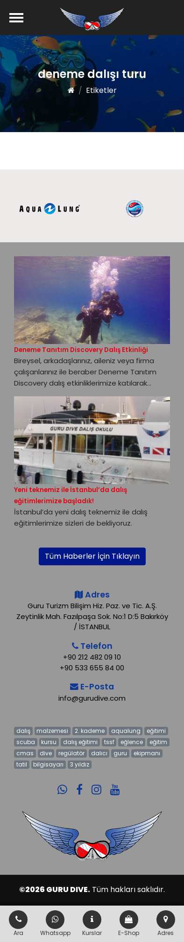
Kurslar (92, 923)
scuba (25, 742)
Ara (18, 923)
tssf (109, 742)
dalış (23, 731)
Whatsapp (55, 923)
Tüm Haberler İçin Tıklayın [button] (92, 556)
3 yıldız (79, 764)
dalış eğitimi (80, 742)
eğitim (158, 742)
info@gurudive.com (92, 698)
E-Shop (128, 923)
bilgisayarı (48, 764)
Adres (165, 923)
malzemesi (52, 731)
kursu (49, 742)
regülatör (71, 753)
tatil (21, 764)
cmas (25, 753)
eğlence (131, 742)
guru (120, 753)
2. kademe (90, 731)
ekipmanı (147, 753)
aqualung (126, 731)
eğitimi (156, 731)
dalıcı (99, 753)
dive (46, 753)
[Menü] (16, 17)
